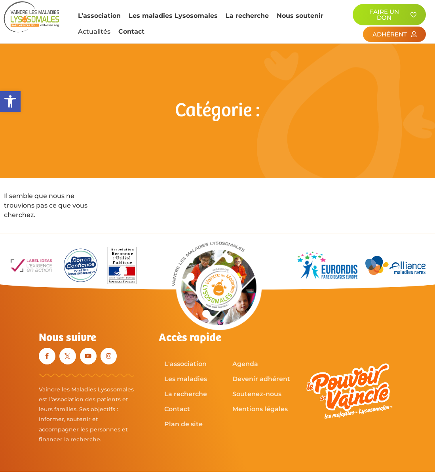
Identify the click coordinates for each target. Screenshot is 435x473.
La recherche (247, 15)
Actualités (94, 31)
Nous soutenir (300, 15)
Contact (131, 31)
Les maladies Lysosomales (173, 15)
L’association (99, 15)
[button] (10, 101)
